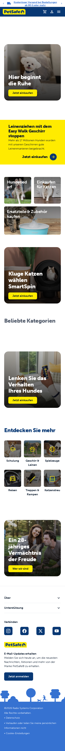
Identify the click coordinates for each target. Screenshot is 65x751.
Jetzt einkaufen (22, 93)
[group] (39, 156)
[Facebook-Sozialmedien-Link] (24, 631)
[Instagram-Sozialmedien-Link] (8, 631)
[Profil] (51, 11)
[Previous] (3, 3)
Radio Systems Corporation (28, 708)
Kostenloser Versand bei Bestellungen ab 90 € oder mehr (35, 4)
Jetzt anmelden (18, 676)
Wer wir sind (20, 568)
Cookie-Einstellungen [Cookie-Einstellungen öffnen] (18, 733)
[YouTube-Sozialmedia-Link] (57, 631)
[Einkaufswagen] (44, 11)
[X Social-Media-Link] (40, 631)
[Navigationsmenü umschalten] (58, 11)
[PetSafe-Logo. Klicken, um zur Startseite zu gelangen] (14, 11)
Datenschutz (13, 717)
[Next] (61, 3)
